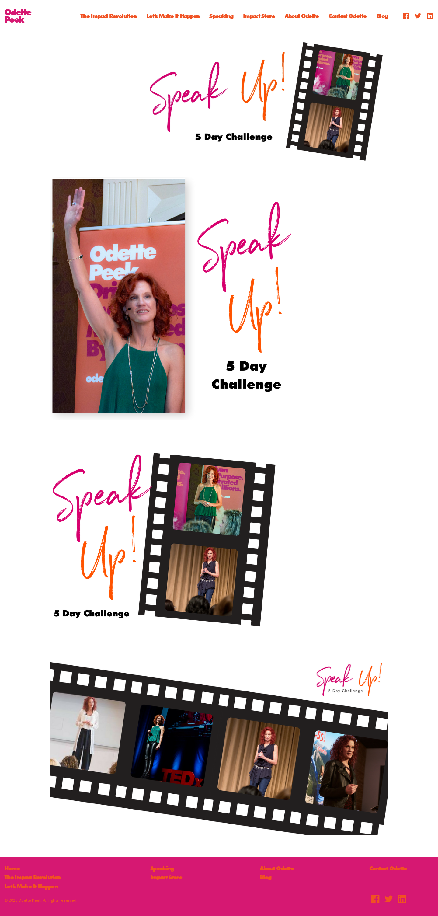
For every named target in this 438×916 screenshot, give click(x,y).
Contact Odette (347, 15)
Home (11, 868)
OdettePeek (17, 16)
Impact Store (259, 15)
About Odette (302, 15)
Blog (382, 15)
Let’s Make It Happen (173, 15)
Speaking (221, 15)
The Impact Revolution (108, 15)
